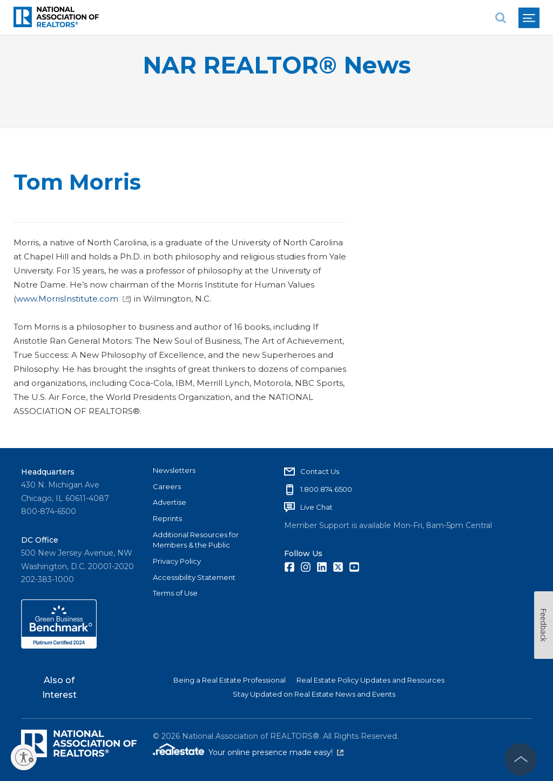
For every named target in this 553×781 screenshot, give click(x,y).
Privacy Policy (177, 561)
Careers (167, 486)
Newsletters (174, 470)
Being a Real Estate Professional (229, 680)
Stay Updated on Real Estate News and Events (314, 694)
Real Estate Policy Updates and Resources (370, 680)
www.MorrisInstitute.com (72, 298)
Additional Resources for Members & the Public (196, 540)
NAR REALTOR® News (277, 65)
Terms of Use (175, 593)
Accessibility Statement (194, 577)
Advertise (169, 502)
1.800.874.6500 (326, 489)
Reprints (167, 518)
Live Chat (316, 507)
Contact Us (319, 471)
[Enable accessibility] (24, 757)
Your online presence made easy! (275, 752)
